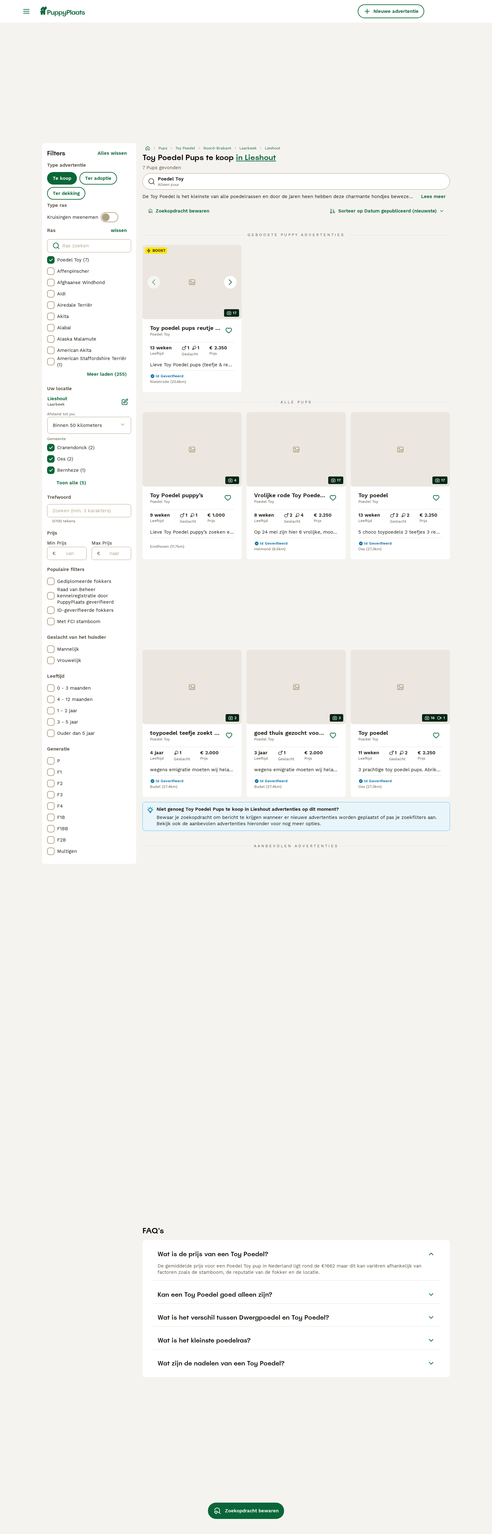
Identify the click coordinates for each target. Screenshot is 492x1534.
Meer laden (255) (107, 374)
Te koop (62, 178)
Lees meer (433, 196)
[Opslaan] (229, 330)
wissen (119, 230)
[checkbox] (51, 260)
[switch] (109, 217)
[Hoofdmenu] (26, 11)
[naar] (115, 553)
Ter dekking (66, 193)
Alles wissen (112, 153)
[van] (71, 553)
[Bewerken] (125, 402)
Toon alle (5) (71, 483)
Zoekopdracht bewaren (178, 211)
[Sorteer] (387, 211)
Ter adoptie (98, 178)
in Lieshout (256, 157)
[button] (192, 282)
